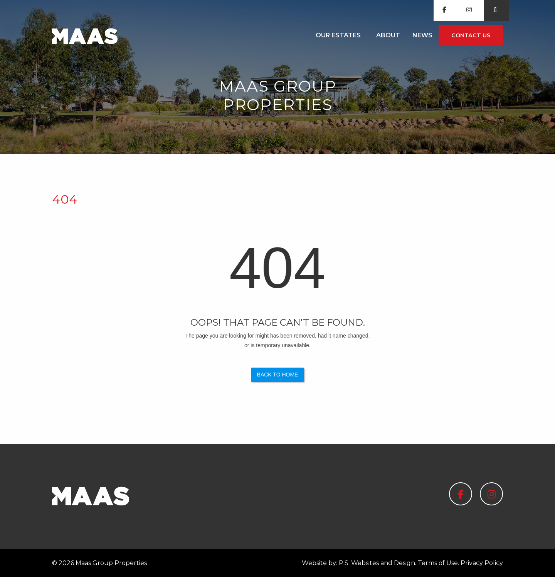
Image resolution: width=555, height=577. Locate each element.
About (388, 35)
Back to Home (277, 374)
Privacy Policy (482, 563)
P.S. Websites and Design (377, 563)
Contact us (470, 35)
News (422, 35)
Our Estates (338, 35)
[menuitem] (339, 35)
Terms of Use (438, 563)
